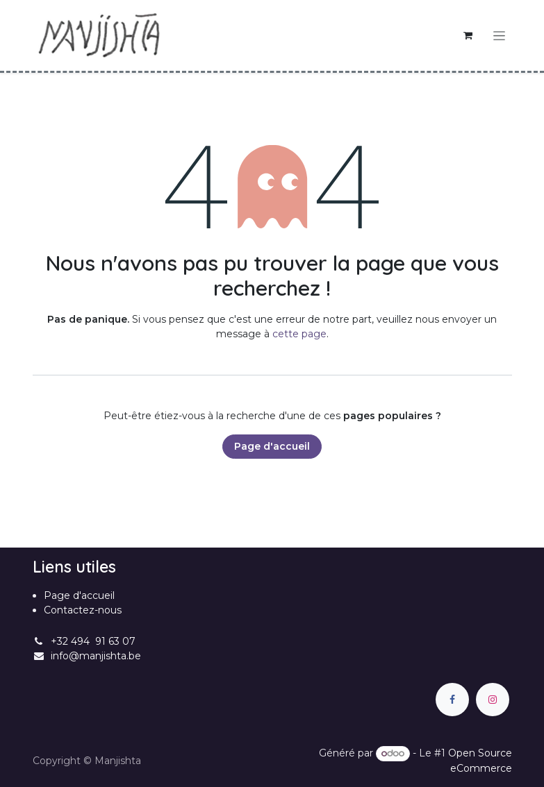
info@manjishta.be (96, 656)
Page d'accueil (272, 446)
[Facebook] (452, 699)
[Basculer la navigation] (499, 35)
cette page (299, 334)
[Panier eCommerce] (468, 35)
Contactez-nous (83, 610)
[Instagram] (492, 699)
